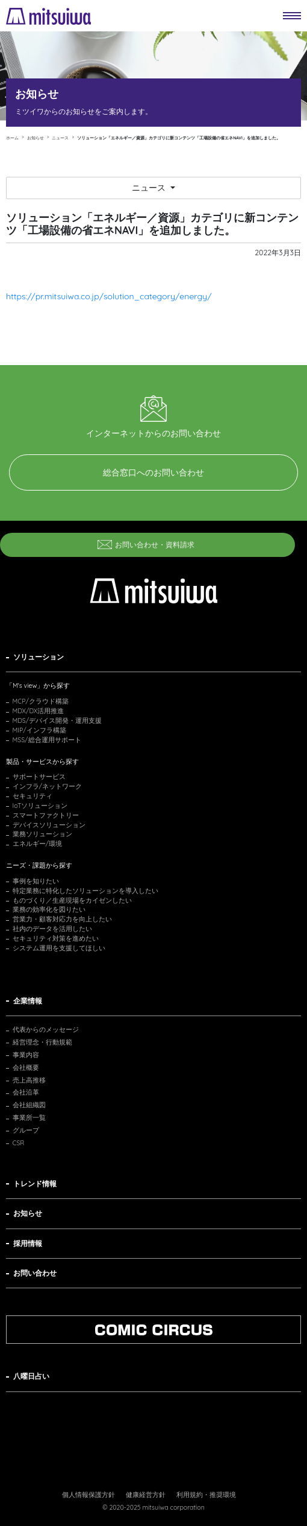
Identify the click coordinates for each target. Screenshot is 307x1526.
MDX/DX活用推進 (38, 711)
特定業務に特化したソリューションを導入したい (85, 890)
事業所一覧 (29, 1117)
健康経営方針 (146, 1494)
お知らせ (27, 1213)
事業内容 (26, 1055)
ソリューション (38, 656)
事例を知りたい (36, 881)
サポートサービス (39, 776)
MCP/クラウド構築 (41, 701)
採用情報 (27, 1243)
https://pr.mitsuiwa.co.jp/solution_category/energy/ (109, 296)
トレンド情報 (35, 1183)
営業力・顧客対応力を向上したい (62, 919)
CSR (19, 1143)
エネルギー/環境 (38, 843)
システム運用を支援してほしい (59, 948)
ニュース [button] (150, 187)
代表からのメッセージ (46, 1029)
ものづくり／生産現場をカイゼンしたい (72, 900)
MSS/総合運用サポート (47, 740)
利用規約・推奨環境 (206, 1494)
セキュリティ (32, 796)
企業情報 (27, 1000)
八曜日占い (31, 1376)
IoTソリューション (40, 805)
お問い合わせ (35, 1272)
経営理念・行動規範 (42, 1042)
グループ (26, 1130)
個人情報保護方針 (88, 1494)
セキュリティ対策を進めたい (56, 938)
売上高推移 (29, 1080)
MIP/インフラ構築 (39, 730)
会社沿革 (26, 1092)
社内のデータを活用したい (52, 928)
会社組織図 (29, 1105)
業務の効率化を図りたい (49, 909)
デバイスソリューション (49, 825)
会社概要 (26, 1067)
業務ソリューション (42, 834)
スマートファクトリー (46, 815)
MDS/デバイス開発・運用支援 (57, 720)
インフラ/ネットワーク (47, 786)
